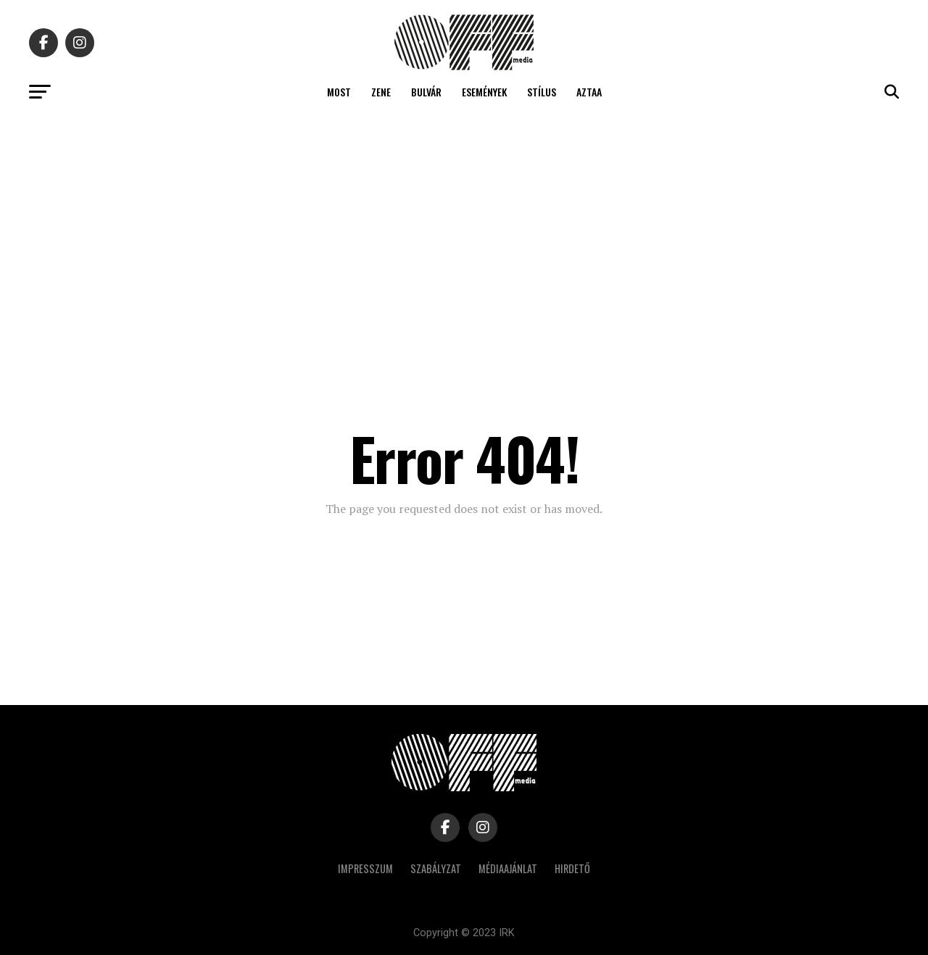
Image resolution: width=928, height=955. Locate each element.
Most (339, 91)
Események (484, 91)
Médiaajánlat (507, 868)
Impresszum (365, 868)
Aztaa (589, 91)
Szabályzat (435, 868)
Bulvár (426, 91)
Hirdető (572, 868)
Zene (381, 91)
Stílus (541, 91)
